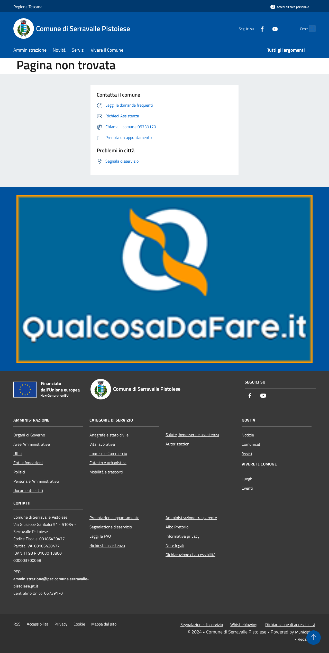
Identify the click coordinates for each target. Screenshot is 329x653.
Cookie (79, 624)
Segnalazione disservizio (110, 527)
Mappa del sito (103, 624)
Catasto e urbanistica (107, 463)
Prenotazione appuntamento (114, 518)
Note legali (175, 545)
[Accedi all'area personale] (290, 7)
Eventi (247, 488)
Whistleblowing (243, 624)
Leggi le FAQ (100, 536)
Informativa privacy (182, 536)
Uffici (17, 453)
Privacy (60, 624)
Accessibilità (37, 624)
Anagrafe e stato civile (109, 435)
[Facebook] (251, 28)
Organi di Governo (29, 435)
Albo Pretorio (177, 527)
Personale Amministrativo (36, 481)
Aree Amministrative (31, 444)
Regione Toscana (27, 7)
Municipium (305, 632)
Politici (19, 472)
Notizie (248, 435)
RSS (17, 624)
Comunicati (251, 444)
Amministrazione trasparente (191, 518)
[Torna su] (313, 637)
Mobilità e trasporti (106, 472)
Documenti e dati (28, 490)
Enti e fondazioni (28, 463)
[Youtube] (264, 28)
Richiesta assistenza (107, 545)
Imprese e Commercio (108, 453)
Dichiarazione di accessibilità (190, 555)
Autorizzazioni (178, 444)
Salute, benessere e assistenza (192, 435)
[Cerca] (309, 28)
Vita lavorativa (102, 444)
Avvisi (247, 453)
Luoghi (247, 479)
